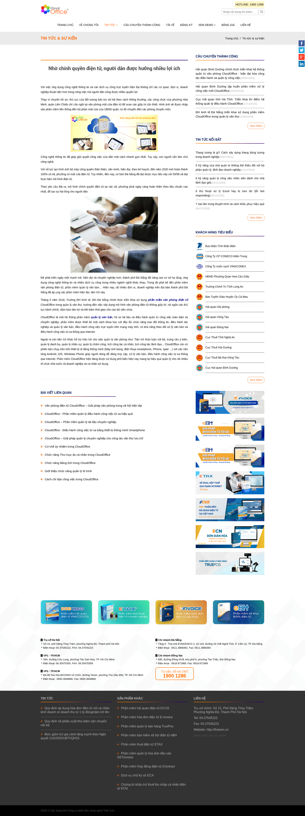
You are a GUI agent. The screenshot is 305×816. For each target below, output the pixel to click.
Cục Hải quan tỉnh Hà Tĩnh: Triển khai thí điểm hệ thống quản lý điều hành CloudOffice (230, 102)
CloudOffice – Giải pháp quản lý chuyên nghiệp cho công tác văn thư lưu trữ (92, 438)
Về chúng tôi (89, 24)
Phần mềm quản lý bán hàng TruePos (147, 726)
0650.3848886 (65, 678)
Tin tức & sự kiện (253, 38)
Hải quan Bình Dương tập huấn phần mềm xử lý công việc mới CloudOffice (230, 89)
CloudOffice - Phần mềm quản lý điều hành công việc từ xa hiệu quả (87, 413)
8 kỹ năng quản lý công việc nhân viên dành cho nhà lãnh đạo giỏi (230, 181)
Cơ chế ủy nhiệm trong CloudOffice (65, 446)
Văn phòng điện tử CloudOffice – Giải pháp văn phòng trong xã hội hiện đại (91, 405)
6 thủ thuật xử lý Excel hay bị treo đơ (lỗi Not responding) (230, 194)
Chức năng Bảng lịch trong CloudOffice (68, 463)
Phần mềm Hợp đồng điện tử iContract (148, 766)
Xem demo (207, 24)
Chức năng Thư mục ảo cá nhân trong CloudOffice (75, 454)
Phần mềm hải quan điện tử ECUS (145, 708)
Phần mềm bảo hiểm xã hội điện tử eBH (149, 735)
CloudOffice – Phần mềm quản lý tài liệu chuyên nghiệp (78, 422)
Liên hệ (245, 24)
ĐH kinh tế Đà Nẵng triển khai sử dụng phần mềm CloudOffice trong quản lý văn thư (230, 114)
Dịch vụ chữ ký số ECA (137, 775)
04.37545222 (63, 647)
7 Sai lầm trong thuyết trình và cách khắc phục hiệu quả (230, 206)
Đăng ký (186, 24)
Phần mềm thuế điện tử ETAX (141, 744)
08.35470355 (63, 663)
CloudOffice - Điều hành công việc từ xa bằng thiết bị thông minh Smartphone (93, 430)
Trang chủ (65, 24)
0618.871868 (178, 663)
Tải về (170, 24)
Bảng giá (228, 24)
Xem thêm (256, 125)
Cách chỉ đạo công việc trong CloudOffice (69, 479)
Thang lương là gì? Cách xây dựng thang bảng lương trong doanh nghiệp (230, 155)
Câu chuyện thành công (142, 24)
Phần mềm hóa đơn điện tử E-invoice (147, 717)
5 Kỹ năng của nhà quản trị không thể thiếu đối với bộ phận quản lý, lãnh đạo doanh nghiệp (230, 168)
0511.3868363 (179, 647)
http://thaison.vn (218, 729)
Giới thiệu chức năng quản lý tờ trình (66, 471)
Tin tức (111, 24)
